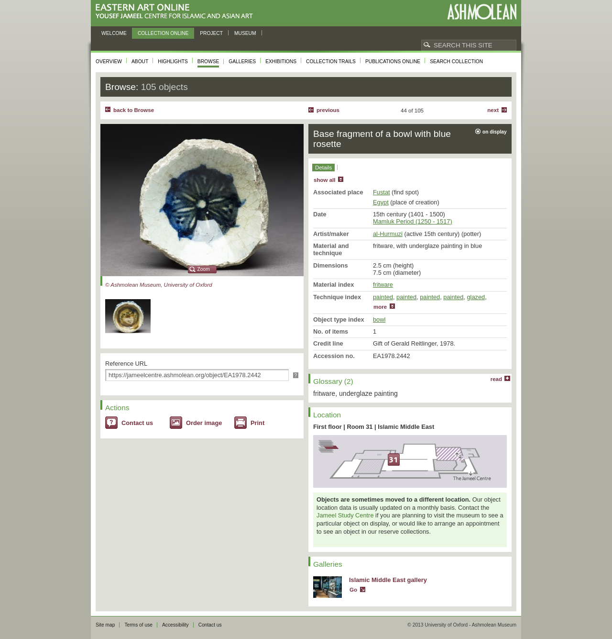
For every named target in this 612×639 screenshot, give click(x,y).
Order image (204, 422)
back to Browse (133, 110)
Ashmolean (481, 12)
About (139, 61)
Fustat (381, 192)
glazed (476, 297)
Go (353, 590)
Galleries (242, 61)
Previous (328, 110)
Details (323, 167)
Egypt (381, 202)
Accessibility (175, 625)
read (496, 379)
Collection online (163, 33)
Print (257, 422)
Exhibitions (280, 61)
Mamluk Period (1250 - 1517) (412, 221)
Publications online (392, 61)
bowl (379, 319)
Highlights (173, 61)
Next (493, 110)
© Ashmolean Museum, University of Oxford (158, 285)
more (380, 307)
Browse (208, 61)
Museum (245, 33)
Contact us (137, 422)
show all (324, 180)
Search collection (456, 61)
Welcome (114, 33)
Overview (109, 61)
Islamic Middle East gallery (388, 579)
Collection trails (331, 61)
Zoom (203, 269)
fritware (383, 284)
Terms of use (138, 625)
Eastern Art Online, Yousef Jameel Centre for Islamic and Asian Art (177, 12)
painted (383, 297)
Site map (105, 625)
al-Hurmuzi (388, 233)
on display (494, 132)
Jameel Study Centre (345, 515)
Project (211, 33)
